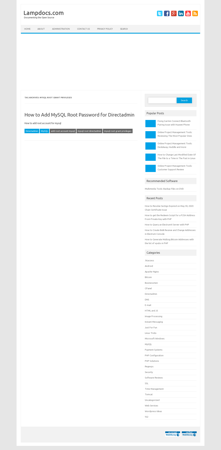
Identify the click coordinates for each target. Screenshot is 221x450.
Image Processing (153, 316)
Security (149, 372)
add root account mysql (63, 131)
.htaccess (149, 260)
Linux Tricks (150, 333)
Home (27, 29)
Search (124, 29)
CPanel (148, 288)
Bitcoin (148, 277)
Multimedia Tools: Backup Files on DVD (164, 189)
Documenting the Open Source (39, 17)
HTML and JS (151, 310)
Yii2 (146, 417)
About (41, 29)
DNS (147, 299)
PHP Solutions (152, 361)
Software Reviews (154, 377)
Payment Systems (153, 349)
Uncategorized (152, 400)
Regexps (149, 366)
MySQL (44, 131)
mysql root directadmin (89, 131)
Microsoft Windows (155, 338)
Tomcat (149, 394)
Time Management (154, 389)
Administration (61, 29)
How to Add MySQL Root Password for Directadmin (79, 114)
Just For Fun (151, 327)
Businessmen (151, 283)
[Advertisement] (110, 62)
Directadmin (32, 131)
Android (149, 266)
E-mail (148, 305)
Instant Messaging (154, 322)
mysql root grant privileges (117, 131)
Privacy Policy (105, 29)
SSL (146, 383)
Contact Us (83, 29)
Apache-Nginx (152, 271)
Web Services (151, 405)
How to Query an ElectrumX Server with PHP (167, 224)
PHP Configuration (154, 355)
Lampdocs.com (43, 12)
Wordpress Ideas (153, 411)
